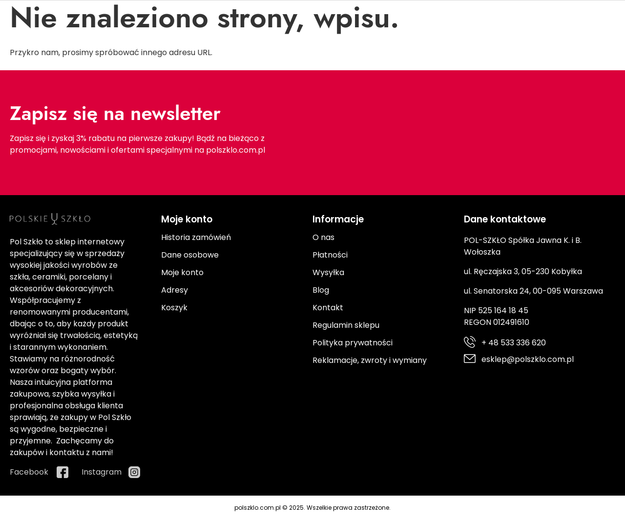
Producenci (567, 86)
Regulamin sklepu (345, 325)
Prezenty (420, 86)
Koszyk (174, 307)
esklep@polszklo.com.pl (72, 27)
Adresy (174, 290)
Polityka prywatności (352, 342)
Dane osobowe (190, 254)
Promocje (493, 86)
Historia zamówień (196, 237)
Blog (320, 290)
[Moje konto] (554, 59)
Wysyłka (328, 272)
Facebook (520, 19)
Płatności (330, 254)
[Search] (380, 62)
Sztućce (188, 86)
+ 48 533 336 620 (58, 10)
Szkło (119, 86)
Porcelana (44, 86)
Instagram (595, 19)
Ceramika (265, 86)
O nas (323, 237)
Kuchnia (343, 86)
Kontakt (327, 307)
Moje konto (182, 272)
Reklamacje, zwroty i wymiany (369, 360)
